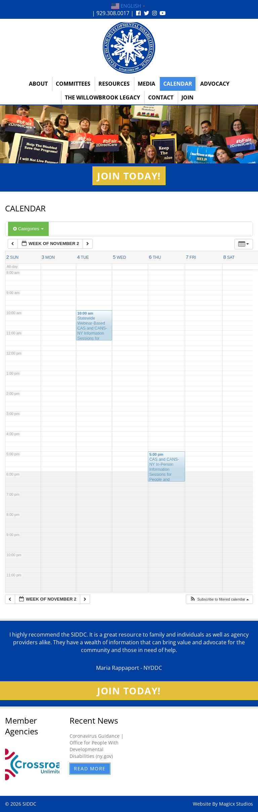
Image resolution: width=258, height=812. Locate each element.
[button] (219, 599)
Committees (73, 83)
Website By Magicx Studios (223, 804)
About (38, 83)
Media (146, 83)
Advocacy (214, 83)
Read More (90, 768)
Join (187, 97)
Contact (160, 97)
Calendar (177, 83)
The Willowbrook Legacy (102, 97)
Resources (114, 83)
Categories (28, 228)
